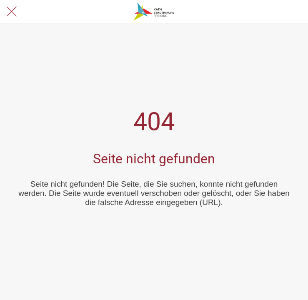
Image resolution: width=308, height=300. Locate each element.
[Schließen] (12, 12)
